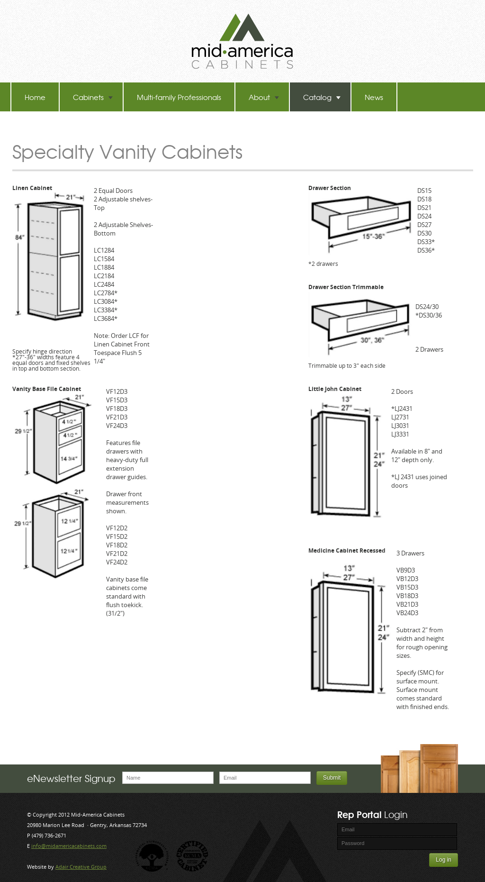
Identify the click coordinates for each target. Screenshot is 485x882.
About (264, 97)
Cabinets (93, 97)
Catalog (322, 97)
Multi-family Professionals (179, 97)
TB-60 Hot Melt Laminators (68, 126)
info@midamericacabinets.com (69, 845)
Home (35, 97)
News (374, 97)
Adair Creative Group (81, 866)
